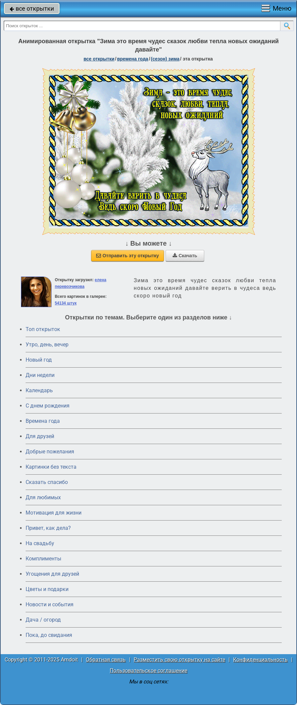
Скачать (185, 255)
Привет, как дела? (48, 528)
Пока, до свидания (49, 635)
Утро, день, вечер (47, 344)
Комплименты (43, 558)
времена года (132, 58)
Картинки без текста (51, 467)
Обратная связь (106, 659)
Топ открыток (43, 329)
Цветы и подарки (47, 589)
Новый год (39, 360)
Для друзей (40, 436)
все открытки (32, 8)
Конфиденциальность (260, 659)
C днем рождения (48, 406)
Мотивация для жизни (53, 513)
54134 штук (66, 303)
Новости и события (50, 604)
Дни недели (40, 375)
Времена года (43, 421)
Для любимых (43, 497)
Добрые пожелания (50, 451)
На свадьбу (40, 543)
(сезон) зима (165, 58)
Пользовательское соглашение (148, 670)
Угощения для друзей (52, 574)
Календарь (39, 390)
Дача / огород (43, 620)
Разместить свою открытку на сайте (179, 659)
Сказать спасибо (47, 482)
